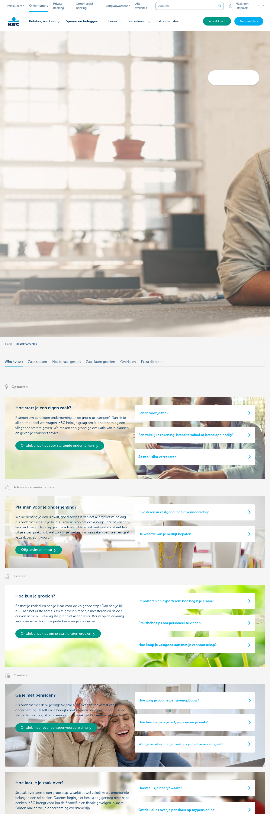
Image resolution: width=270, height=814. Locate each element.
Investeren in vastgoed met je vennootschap (173, 512)
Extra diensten (152, 362)
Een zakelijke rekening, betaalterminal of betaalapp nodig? (186, 435)
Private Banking (58, 6)
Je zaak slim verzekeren (157, 457)
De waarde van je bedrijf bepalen (164, 534)
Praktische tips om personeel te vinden (169, 623)
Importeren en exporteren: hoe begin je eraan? (176, 601)
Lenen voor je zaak (153, 413)
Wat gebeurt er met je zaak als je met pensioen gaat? (180, 744)
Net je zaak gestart (66, 362)
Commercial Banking (84, 6)
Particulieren (15, 5)
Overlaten (128, 362)
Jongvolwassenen (118, 5)
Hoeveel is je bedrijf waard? (160, 788)
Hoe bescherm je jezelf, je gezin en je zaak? (173, 722)
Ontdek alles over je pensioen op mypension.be (176, 810)
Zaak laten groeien (100, 362)
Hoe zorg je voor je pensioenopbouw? (168, 700)
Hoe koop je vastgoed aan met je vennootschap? (177, 645)
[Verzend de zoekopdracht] (220, 6)
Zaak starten (37, 362)
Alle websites (141, 6)
